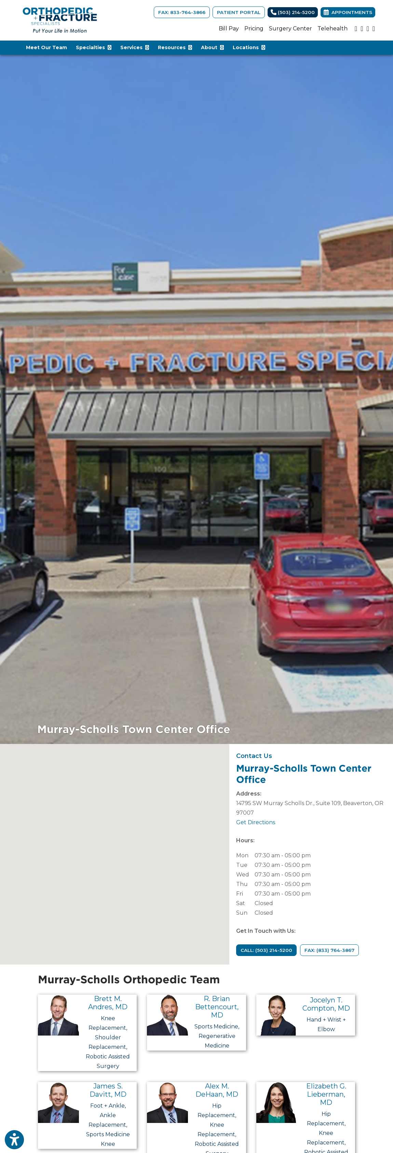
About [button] (212, 47)
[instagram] (362, 28)
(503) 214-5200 (293, 12)
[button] (114, 848)
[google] (367, 28)
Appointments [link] (348, 12)
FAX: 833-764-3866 (181, 12)
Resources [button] (175, 47)
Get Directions (255, 822)
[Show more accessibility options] (14, 1140)
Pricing (253, 28)
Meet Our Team (46, 47)
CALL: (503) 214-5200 (266, 950)
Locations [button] (249, 47)
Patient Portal (238, 12)
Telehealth (332, 28)
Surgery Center (290, 28)
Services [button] (134, 47)
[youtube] (356, 28)
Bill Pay (229, 28)
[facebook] (373, 28)
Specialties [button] (93, 47)
